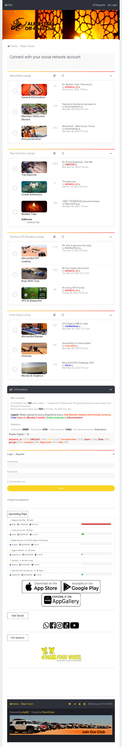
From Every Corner (20, 315)
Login (10, 454)
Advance (106, 414)
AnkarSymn (100, 429)
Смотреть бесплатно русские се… (79, 104)
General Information (33, 97)
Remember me (17, 481)
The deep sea (69, 181)
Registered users (54, 414)
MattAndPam (72, 248)
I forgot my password (17, 500)
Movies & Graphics (32, 375)
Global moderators (56, 417)
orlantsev (28, 442)
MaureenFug (71, 204)
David (87, 439)
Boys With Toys (30, 280)
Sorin (68, 365)
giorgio (13, 442)
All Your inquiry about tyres (75, 268)
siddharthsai (71, 326)
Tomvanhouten (68, 439)
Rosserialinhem (73, 106)
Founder (40, 417)
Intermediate (94, 414)
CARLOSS (70, 164)
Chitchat (26, 356)
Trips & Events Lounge (22, 153)
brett (50, 439)
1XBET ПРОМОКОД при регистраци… (81, 201)
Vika (60, 442)
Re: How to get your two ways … (77, 245)
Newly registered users (32, 414)
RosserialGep (71, 128)
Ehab (100, 439)
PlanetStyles (48, 712)
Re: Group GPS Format (73, 287)
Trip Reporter (29, 174)
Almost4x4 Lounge (20, 75)
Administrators (75, 417)
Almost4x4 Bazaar (32, 336)
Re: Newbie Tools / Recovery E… (78, 84)
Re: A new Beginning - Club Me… (78, 162)
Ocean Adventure (31, 194)
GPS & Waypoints (31, 300)
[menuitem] (9, 5)
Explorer (21, 417)
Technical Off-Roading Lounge (27, 236)
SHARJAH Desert (61, 682)
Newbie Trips (29, 214)
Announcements (31, 139)
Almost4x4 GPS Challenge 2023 (78, 362)
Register (20, 454)
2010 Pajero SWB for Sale (75, 323)
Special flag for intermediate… (77, 343)
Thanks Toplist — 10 (19, 434)
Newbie (82, 414)
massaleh (70, 345)
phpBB (25, 712)
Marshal (31, 417)
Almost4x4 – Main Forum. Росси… (79, 126)
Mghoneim (45, 442)
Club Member (71, 414)
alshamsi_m (71, 87)
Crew (13, 417)
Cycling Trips (32, 222)
